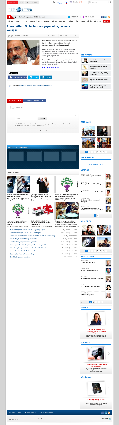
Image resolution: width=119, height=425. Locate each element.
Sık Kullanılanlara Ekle (30, 412)
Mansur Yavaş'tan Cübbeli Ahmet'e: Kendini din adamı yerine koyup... (33, 236)
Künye (21, 2)
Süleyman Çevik (93, 175)
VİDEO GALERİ (86, 221)
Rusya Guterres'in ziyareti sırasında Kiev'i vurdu (98, 86)
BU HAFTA (95, 164)
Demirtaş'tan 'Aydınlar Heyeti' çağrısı (99, 80)
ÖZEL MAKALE (86, 343)
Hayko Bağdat (93, 269)
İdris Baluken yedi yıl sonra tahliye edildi (23, 242)
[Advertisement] (73, 9)
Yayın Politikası (49, 412)
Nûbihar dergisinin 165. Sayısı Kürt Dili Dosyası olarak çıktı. (96, 402)
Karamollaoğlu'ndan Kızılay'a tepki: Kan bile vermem (27, 251)
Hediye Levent (93, 286)
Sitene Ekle (35, 2)
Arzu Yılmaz (93, 277)
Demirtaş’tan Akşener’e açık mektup (22, 254)
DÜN (90, 164)
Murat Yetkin (93, 261)
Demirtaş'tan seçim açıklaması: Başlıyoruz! (99, 60)
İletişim (19, 412)
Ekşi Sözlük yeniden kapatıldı (20, 257)
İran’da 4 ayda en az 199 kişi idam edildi (23, 239)
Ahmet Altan (22, 85)
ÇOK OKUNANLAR (87, 158)
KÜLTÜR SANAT (86, 377)
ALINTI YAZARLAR (87, 257)
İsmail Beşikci (93, 294)
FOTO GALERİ (86, 122)
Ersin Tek (93, 183)
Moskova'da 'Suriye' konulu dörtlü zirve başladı (25, 233)
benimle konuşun (47, 85)
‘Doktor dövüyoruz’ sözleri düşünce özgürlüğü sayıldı (27, 230)
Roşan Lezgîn (93, 191)
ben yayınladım (37, 85)
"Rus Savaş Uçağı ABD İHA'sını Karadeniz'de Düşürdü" (28, 248)
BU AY (101, 164)
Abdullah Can (93, 208)
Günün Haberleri (12, 2)
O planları (29, 85)
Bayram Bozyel (93, 200)
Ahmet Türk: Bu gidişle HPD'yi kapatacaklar (99, 73)
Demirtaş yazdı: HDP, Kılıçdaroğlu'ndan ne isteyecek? (28, 245)
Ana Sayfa (12, 412)
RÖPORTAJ (85, 308)
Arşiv (27, 2)
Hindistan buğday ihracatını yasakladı (98, 67)
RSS (41, 412)
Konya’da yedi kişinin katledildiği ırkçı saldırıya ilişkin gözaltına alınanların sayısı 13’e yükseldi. (96, 368)
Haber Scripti (104, 419)
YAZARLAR (85, 170)
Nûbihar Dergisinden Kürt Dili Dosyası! (32, 17)
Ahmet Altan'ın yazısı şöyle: (51, 67)
